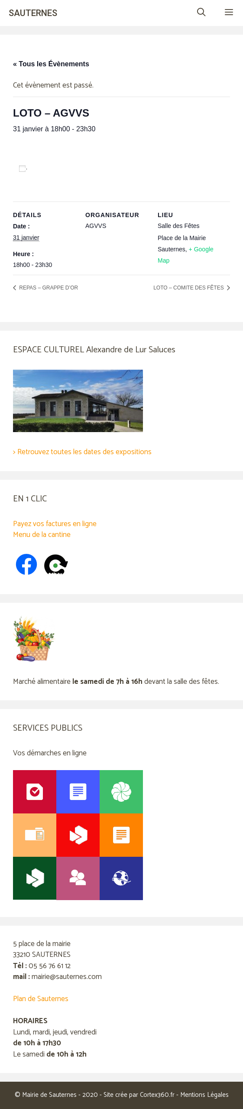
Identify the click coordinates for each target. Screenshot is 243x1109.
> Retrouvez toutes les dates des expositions (82, 452)
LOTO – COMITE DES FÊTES (189, 288)
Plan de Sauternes (40, 999)
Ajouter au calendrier (63, 169)
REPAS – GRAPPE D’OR (48, 288)
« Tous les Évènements (51, 64)
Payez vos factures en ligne (55, 524)
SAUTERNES (33, 13)
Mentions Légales (204, 1094)
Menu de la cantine (42, 535)
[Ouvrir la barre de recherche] (201, 13)
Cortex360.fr (157, 1094)
